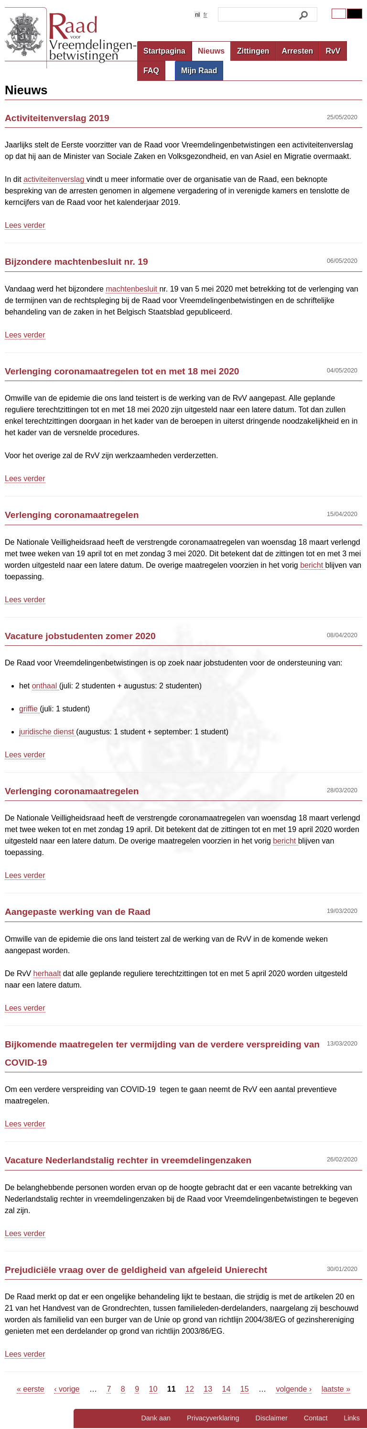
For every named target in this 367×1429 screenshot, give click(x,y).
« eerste (30, 1389)
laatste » (336, 1389)
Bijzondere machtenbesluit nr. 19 (76, 262)
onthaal (45, 686)
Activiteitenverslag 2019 (57, 118)
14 (226, 1389)
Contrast (354, 13)
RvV (332, 51)
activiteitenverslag (54, 179)
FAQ (151, 71)
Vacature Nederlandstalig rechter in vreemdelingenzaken (128, 1160)
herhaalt (47, 973)
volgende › (294, 1389)
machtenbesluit (132, 289)
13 (208, 1389)
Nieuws (211, 51)
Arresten (297, 51)
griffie (29, 709)
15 (244, 1389)
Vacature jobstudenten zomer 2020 (80, 636)
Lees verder (25, 225)
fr (205, 14)
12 (189, 1389)
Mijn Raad (199, 71)
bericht (312, 565)
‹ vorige (66, 1389)
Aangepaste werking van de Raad (78, 912)
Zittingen (253, 51)
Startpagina (164, 51)
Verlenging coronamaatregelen (72, 515)
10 (153, 1389)
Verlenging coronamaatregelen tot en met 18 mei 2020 (122, 371)
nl (197, 14)
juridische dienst (47, 732)
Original (338, 13)
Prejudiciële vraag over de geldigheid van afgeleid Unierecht (136, 1270)
